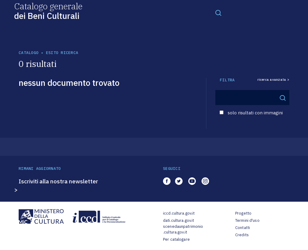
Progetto (243, 213)
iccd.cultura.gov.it (179, 213)
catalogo (28, 52)
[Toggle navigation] (218, 12)
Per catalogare (176, 239)
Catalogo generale (48, 11)
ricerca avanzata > (273, 80)
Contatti (242, 227)
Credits (242, 234)
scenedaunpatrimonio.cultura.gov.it (183, 229)
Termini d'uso (247, 220)
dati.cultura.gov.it (178, 220)
